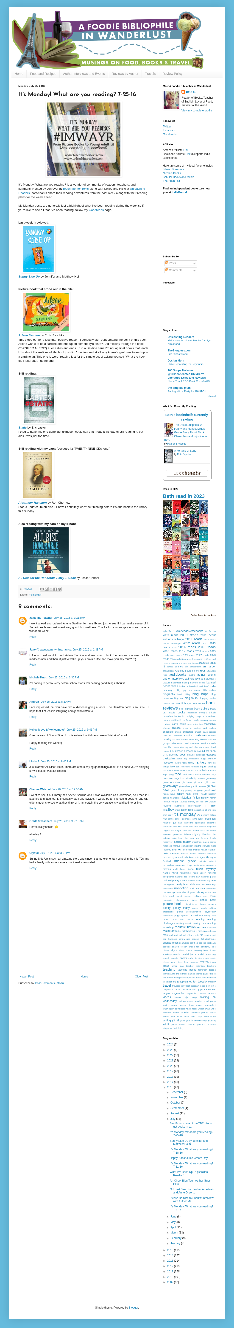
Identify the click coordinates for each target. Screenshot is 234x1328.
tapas (166, 965)
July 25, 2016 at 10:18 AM (69, 617)
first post (185, 770)
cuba (173, 743)
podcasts (211, 904)
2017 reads (186, 651)
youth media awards (183, 1024)
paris (205, 896)
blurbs (213, 698)
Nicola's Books (172, 173)
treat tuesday (192, 986)
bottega (203, 712)
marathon (197, 842)
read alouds (186, 919)
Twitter (167, 126)
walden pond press (205, 1001)
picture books (173, 904)
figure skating (208, 766)
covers (203, 739)
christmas (188, 731)
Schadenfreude (208, 939)
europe (212, 758)
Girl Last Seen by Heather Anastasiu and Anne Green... (192, 1191)
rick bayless (188, 931)
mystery (211, 869)
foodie (198, 774)
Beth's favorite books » (203, 615)
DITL (165, 754)
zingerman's (169, 1028)
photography (182, 900)
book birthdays (183, 703)
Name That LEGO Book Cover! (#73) (189, 381)
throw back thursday (206, 977)
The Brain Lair (171, 181)
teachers (211, 966)
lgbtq (197, 834)
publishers (168, 915)
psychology (210, 911)
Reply (32, 636)
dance (176, 747)
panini (179, 896)
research (211, 927)
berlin (213, 686)
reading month (184, 923)
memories (187, 849)
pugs (177, 915)
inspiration (199, 810)
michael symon (171, 857)
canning (204, 720)
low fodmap (202, 838)
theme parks (202, 973)
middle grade (185, 861)
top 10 (176, 981)
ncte (213, 880)
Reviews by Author (125, 74)
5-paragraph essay (190, 659)
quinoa (184, 915)
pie (186, 904)
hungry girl (193, 801)
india (177, 810)
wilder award (204, 1008)
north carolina (197, 888)
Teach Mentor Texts (76, 188)
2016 (170, 1087)
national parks (208, 876)
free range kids (176, 778)
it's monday (35, 594)
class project (209, 732)
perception (168, 900)
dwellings (200, 754)
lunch (213, 838)
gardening (211, 778)
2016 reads (170, 651)
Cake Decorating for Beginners (185, 364)
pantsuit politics (192, 896)
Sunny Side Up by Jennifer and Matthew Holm (189, 1142)
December (177, 1092)
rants (174, 919)
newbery (211, 884)
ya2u (182, 1020)
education (194, 758)
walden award (186, 1001)
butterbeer (211, 716)
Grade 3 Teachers (40, 821)
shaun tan (194, 946)
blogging (203, 698)
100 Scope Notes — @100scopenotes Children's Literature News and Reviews (187, 374)
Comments (173, 270)
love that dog (186, 838)
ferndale (195, 766)
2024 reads (175, 659)
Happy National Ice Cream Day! (189, 1158)
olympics (206, 892)
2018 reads (202, 651)
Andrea (34, 701)
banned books (197, 682)
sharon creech (179, 946)
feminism (185, 766)
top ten (184, 981)
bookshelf (192, 712)
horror (213, 797)
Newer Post (27, 976)
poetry (166, 908)
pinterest (193, 904)
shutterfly (205, 946)
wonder (185, 1012)
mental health (200, 849)
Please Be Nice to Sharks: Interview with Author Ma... (192, 1199)
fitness (198, 770)
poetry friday (181, 908)
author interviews (173, 678)
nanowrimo (185, 873)
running (208, 935)
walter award (170, 1005)
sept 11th (211, 943)
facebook (168, 762)
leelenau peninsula (172, 834)
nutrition (167, 892)
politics (212, 908)
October (175, 1102)
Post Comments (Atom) (49, 983)
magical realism (182, 841)
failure (178, 762)
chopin (178, 732)
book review (198, 703)
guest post (210, 790)
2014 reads (187, 647)
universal (186, 989)
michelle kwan (187, 857)
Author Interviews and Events (84, 74)
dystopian (169, 758)
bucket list (179, 716)
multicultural (179, 869)
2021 (170, 1060)
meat (213, 846)
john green (204, 818)
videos (167, 997)
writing (167, 1020)
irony (170, 815)
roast (165, 935)
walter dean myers (191, 1005)
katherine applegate (194, 822)
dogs (183, 754)
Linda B (34, 761)
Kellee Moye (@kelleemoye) (47, 729)
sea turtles (184, 943)
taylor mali (178, 966)
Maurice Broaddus (176, 444)
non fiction (168, 888)
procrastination (194, 911)
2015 (170, 1250)
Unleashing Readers (181, 337)
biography (169, 694)
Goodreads (96, 210)
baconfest (176, 682)
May (173, 1222)
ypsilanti (212, 1024)
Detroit (197, 751)
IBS (201, 801)
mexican (174, 853)
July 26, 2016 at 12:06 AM (67, 789)
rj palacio (201, 931)
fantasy (201, 762)
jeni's (194, 819)
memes (167, 849)
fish (192, 770)
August (175, 1113)
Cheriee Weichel (39, 789)
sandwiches (184, 939)
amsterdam (195, 666)
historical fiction (190, 797)
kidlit (185, 826)
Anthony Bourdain (185, 670)
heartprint (174, 797)
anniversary (168, 670)
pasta (213, 896)
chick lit (187, 728)
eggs (203, 758)
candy (196, 720)
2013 (205, 643)
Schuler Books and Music (178, 177)
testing (212, 970)
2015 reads (207, 647)
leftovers (188, 834)
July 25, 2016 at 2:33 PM (88, 649)
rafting (207, 915)
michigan (200, 857)
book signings (186, 708)
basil (201, 686)
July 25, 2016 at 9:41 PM (82, 729)
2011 (170, 1271)
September (177, 1108)
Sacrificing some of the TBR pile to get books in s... (191, 1125)
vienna (178, 997)
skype (174, 950)
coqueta (176, 739)
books (181, 712)
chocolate (168, 731)
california (187, 720)
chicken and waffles (205, 728)
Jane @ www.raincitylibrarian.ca (50, 649)
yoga (205, 1020)
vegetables (178, 993)
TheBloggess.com (179, 350)
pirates (202, 904)
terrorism (202, 970)
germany (175, 782)
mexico (184, 853)
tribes (202, 986)
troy (208, 986)
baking (185, 682)
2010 (170, 1277)
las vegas (176, 830)
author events (207, 674)
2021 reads (189, 655)
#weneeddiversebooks (189, 631)
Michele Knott (38, 677)
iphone (208, 810)
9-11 (203, 659)
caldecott (176, 720)
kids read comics (197, 826)
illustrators (179, 805)
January (175, 1243)
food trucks (188, 774)
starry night (203, 958)
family (191, 762)
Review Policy (172, 74)
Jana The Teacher (41, 617)
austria (192, 675)
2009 (170, 1282)
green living (177, 790)
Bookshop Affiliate (174, 154)
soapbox (177, 954)
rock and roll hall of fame (181, 935)
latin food (187, 830)
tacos (213, 962)
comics (188, 735)
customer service (199, 743)
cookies (212, 735)
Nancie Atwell (170, 873)
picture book (208, 900)
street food (183, 962)
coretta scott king (190, 739)
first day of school (172, 770)
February (176, 1238)
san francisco (170, 939)
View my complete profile (196, 110)
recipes (201, 927)
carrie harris (179, 724)
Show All (212, 396)
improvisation (194, 805)
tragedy (212, 981)
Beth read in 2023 (184, 496)
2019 (170, 1071)
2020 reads (176, 655)
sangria (195, 939)
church (198, 732)
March (174, 1232)
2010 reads (189, 635)
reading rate (199, 923)
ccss (189, 724)
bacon (166, 682)
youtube (201, 1024)
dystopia (211, 754)
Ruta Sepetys (184, 454)
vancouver (210, 989)
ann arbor (209, 666)
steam (166, 962)
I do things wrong (178, 354)
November (177, 1097)
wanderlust (210, 1005)
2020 (170, 1066)
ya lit (175, 1020)
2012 (170, 1266)
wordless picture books (203, 1012)
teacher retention (195, 966)
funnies (201, 778)
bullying (190, 716)
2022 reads (202, 655)
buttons (166, 720)
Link (185, 150)
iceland (167, 805)
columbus (178, 735)
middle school (208, 861)
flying (170, 774)
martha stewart (201, 846)
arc (197, 670)
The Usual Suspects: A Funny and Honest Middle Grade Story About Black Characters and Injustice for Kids (186, 432)
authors (189, 678)
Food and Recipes (43, 74)
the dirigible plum (179, 387)
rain (214, 915)
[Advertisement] (83, 955)
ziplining (179, 1028)
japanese (186, 819)
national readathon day (199, 880)
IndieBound (179, 192)
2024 (170, 1044)
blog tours (191, 698)
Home (19, 74)
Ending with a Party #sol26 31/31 (187, 391)
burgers (200, 716)
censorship (210, 724)
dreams (191, 754)
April (173, 1227)
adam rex (203, 662)
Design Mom (176, 360)
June (173, 1216)
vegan (166, 993)
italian (213, 815)
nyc (174, 892)
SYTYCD (204, 962)
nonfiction (181, 888)
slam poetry (185, 950)
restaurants (170, 931)
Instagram (169, 130)
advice (170, 666)
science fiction (170, 942)
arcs (202, 670)
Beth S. (190, 91)
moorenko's (168, 865)
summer (194, 962)
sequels (166, 946)
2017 (170, 1082)
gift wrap (198, 782)
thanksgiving (169, 973)
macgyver (168, 842)
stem (172, 962)
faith (184, 762)
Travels (150, 74)
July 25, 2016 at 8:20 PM (56, 701)
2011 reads (194, 639)
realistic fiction (185, 927)
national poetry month (175, 880)
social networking (207, 954)
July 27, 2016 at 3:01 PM (55, 853)
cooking (167, 739)
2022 (170, 1055)
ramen (166, 919)
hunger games (179, 801)
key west (177, 826)
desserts (188, 751)
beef (206, 686)
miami (193, 853)
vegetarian (192, 993)
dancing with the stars (192, 747)
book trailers (201, 708)
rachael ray (196, 915)
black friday (183, 694)
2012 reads (191, 643)
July (173, 1118)
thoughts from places (184, 977)
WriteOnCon (209, 1016)
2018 (170, 1076)
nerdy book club (185, 884)
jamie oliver (174, 819)
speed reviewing (171, 958)
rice (179, 931)
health (204, 794)
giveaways (170, 786)
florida (205, 770)
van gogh (197, 989)
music (199, 869)
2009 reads (170, 635)
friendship (191, 778)
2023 (170, 1050)
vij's (186, 997)
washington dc (170, 1008)
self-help (194, 943)
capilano (167, 724)
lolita (174, 838)
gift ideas (187, 782)
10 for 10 (210, 631)
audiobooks (177, 674)
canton (212, 720)
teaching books (187, 969)
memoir (176, 849)
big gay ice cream (189, 690)
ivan (165, 819)
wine (213, 1008)
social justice (189, 954)
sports (183, 958)
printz (180, 911)
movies (167, 869)
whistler (181, 1008)
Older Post (141, 976)
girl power (210, 782)
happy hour (169, 794)
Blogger (133, 1307)
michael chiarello (207, 853)
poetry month (199, 908)
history (205, 797)
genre (166, 782)
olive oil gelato (189, 892)
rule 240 (199, 935)
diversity (173, 754)
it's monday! (203, 815)
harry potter (192, 793)
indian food (187, 809)
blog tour (179, 698)
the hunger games (185, 973)
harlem (180, 793)
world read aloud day (189, 1016)
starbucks (192, 958)
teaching (169, 969)
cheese (166, 728)
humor (166, 801)
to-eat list (167, 981)
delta (172, 751)
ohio (178, 892)
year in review (194, 1020)
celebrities (198, 724)
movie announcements (204, 865)
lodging (166, 838)
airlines (179, 666)
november (211, 888)
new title (200, 884)
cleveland (167, 735)
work (173, 1016)
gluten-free (184, 786)
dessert (179, 751)
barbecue (183, 686)
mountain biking (184, 865)
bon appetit (168, 703)
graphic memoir (198, 786)
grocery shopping (194, 790)
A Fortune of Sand (185, 450)
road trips (211, 931)
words (166, 1016)
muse (191, 869)
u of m (176, 989)
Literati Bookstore (173, 169)
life (214, 834)
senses (202, 943)
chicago (176, 727)
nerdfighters (169, 884)
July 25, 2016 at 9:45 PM (56, 761)
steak (213, 958)
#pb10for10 (168, 631)
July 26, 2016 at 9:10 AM (69, 821)
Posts (170, 263)
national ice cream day (187, 876)
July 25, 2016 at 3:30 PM (64, 677)
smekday (167, 954)
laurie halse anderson (204, 830)
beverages (168, 690)
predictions (168, 911)
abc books (193, 663)
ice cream (210, 801)
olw (198, 892)
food (178, 774)
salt (214, 935)
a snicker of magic (178, 663)
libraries (206, 834)
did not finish (208, 751)
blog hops (200, 694)
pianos (194, 900)
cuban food (183, 743)
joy (174, 822)
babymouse (210, 678)
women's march (171, 1012)
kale (180, 822)
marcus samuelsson (183, 846)
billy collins (209, 690)
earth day (182, 758)
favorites (174, 766)
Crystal (34, 853)
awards (199, 678)
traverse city (178, 986)
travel (167, 985)
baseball (193, 686)
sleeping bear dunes (205, 950)
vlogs (194, 997)
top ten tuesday (198, 981)
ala (186, 666)
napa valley (199, 873)
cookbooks (199, 735)
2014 (174, 647)
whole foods (192, 1008)
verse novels (208, 993)
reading (200, 919)
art (208, 670)
